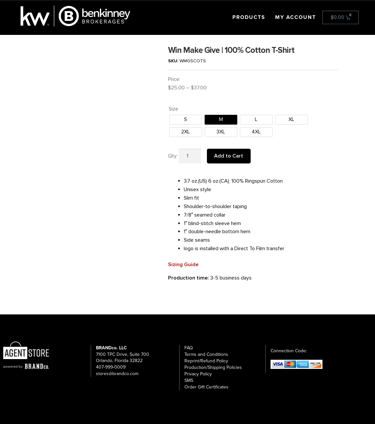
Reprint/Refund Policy (206, 361)
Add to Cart (228, 156)
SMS (188, 380)
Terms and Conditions (206, 354)
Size (173, 109)
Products (248, 17)
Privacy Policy (198, 374)
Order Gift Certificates (206, 387)
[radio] (185, 120)
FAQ (188, 348)
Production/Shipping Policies (213, 367)
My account (295, 17)
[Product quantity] (190, 156)
